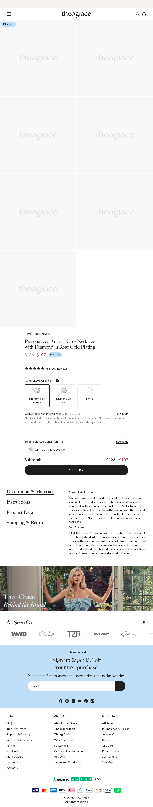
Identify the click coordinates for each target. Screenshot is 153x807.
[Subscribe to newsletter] (120, 686)
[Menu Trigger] (8, 14)
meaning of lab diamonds (114, 545)
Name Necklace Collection (104, 517)
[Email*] (71, 686)
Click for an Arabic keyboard (39, 418)
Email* (35, 686)
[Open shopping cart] (144, 14)
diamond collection (118, 553)
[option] (37, 395)
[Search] (137, 14)
